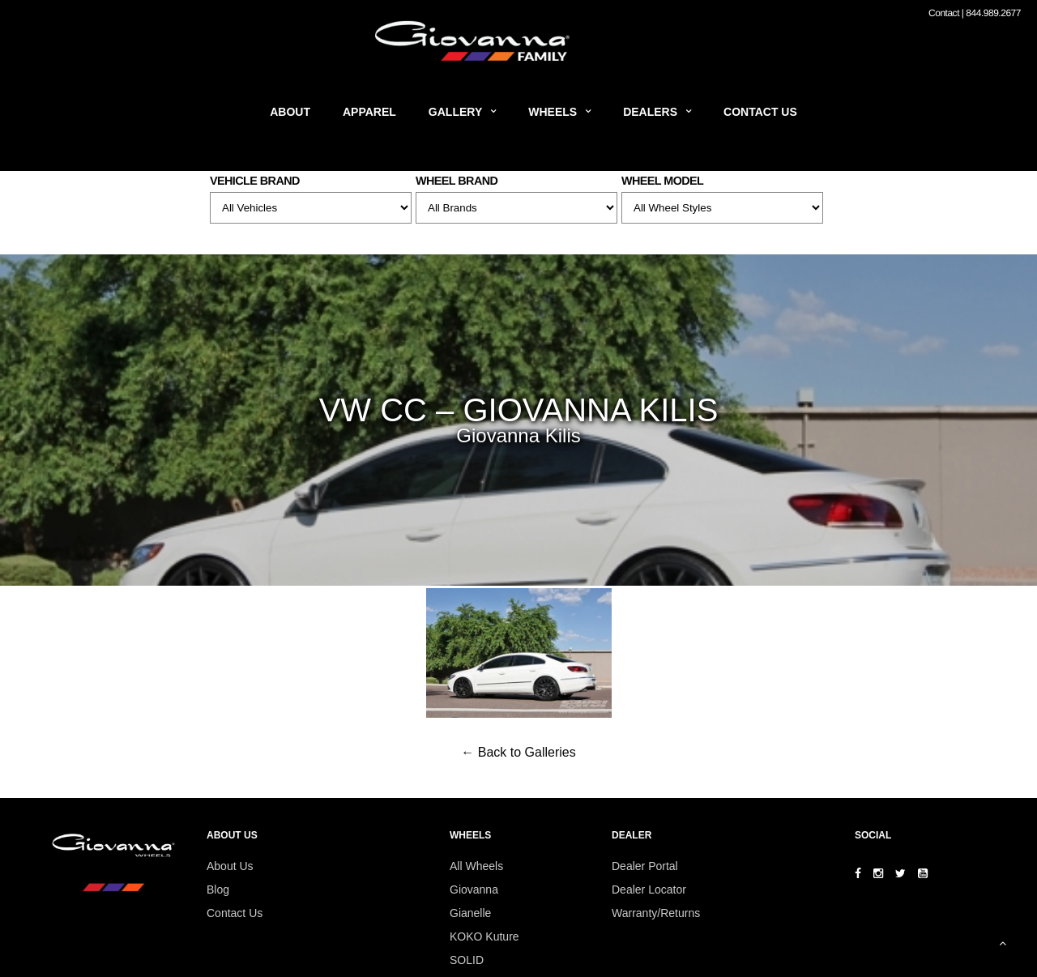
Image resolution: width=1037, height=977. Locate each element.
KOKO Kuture (484, 936)
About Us (230, 866)
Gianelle (470, 913)
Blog (218, 889)
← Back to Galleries (518, 752)
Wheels (552, 111)
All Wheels (476, 866)
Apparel (369, 111)
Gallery (455, 111)
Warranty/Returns (656, 913)
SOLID (467, 960)
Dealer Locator (649, 889)
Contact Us (760, 111)
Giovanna (474, 889)
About (290, 111)
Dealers (650, 111)
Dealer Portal (645, 866)
